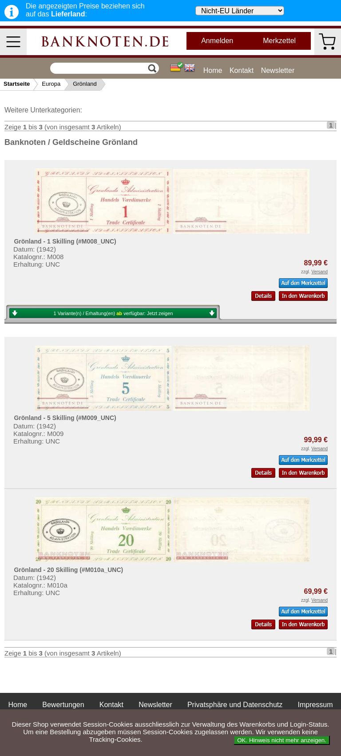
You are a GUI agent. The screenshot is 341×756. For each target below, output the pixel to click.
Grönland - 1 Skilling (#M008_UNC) (65, 241)
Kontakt (242, 70)
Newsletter (278, 70)
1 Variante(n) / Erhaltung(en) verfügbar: (113, 313)
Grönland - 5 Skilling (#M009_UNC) (65, 417)
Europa (51, 83)
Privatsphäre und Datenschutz (234, 704)
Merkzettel (279, 40)
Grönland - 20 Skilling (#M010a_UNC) (68, 569)
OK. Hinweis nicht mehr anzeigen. (281, 740)
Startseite (17, 83)
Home (212, 70)
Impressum (315, 704)
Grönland (84, 83)
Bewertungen (63, 704)
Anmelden (217, 40)
